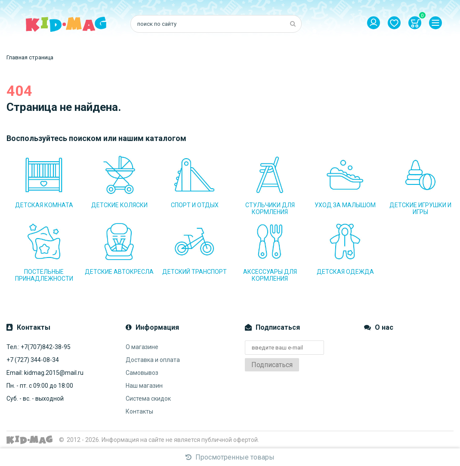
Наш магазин (144, 385)
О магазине (142, 346)
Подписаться (272, 365)
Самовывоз (142, 372)
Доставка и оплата (153, 359)
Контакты (139, 411)
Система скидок (148, 398)
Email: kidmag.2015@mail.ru (44, 372)
